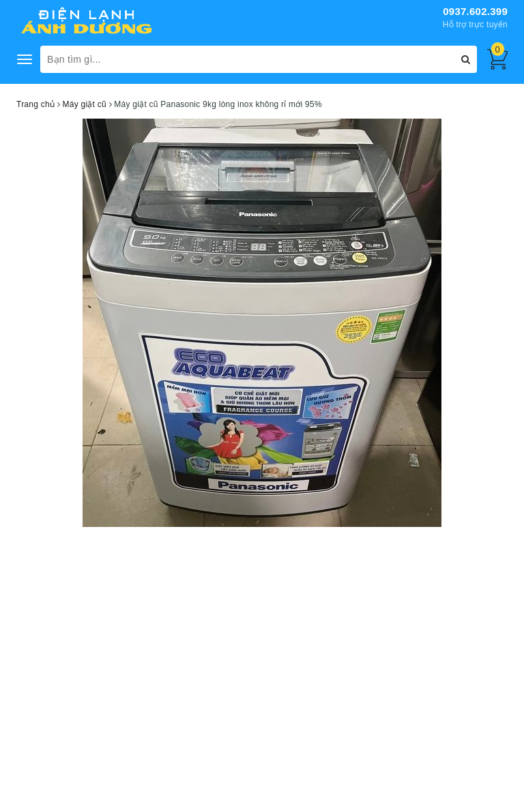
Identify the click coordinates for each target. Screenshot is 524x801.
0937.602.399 (475, 11)
